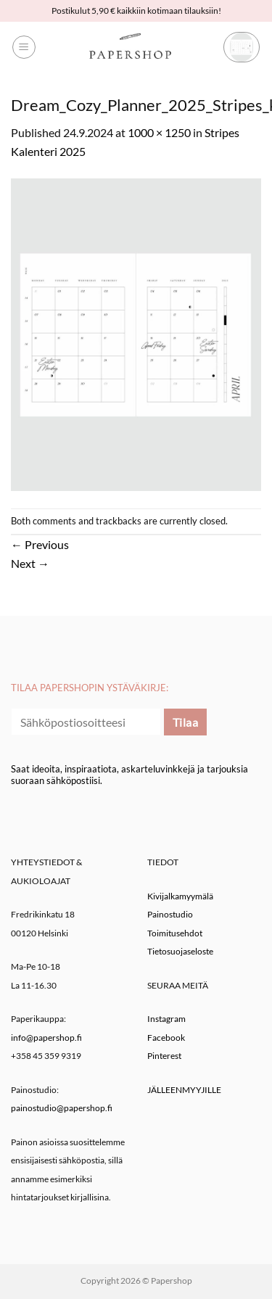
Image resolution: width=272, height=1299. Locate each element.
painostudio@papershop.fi (61, 1107)
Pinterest (164, 1055)
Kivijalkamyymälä (180, 896)
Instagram (166, 1018)
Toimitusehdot (174, 933)
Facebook (166, 1037)
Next (30, 563)
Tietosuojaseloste (180, 951)
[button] (24, 47)
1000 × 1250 (159, 132)
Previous (40, 544)
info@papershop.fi (46, 1037)
